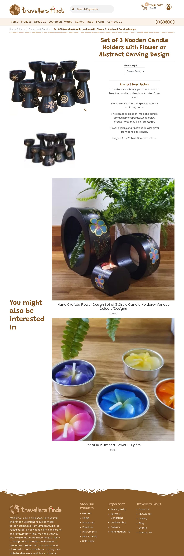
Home (14, 22)
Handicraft (88, 522)
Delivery (115, 527)
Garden (86, 513)
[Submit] (73, 9)
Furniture (87, 527)
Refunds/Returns (120, 531)
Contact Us (145, 532)
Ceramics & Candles (39, 29)
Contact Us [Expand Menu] (114, 22)
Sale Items (88, 541)
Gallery (79, 22)
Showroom (145, 514)
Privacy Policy (119, 509)
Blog (90, 22)
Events (100, 22)
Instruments (89, 532)
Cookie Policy (118, 522)
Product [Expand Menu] (26, 22)
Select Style (130, 65)
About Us (40, 22)
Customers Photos (60, 22)
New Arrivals (89, 536)
